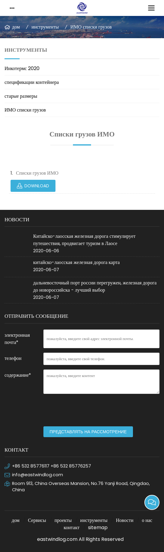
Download (36, 186)
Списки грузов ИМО (37, 173)
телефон (13, 358)
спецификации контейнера (32, 82)
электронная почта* (17, 339)
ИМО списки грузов (91, 26)
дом (16, 26)
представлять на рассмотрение (88, 431)
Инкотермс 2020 (22, 68)
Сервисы (37, 520)
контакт (71, 527)
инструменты (45, 26)
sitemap (98, 527)
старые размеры (21, 96)
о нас (147, 520)
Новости (124, 520)
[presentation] (89, 410)
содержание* (18, 375)
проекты (63, 520)
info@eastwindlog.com (37, 475)
